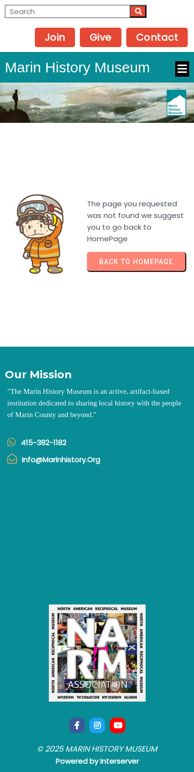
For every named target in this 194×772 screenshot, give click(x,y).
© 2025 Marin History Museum (97, 749)
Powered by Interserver (97, 761)
